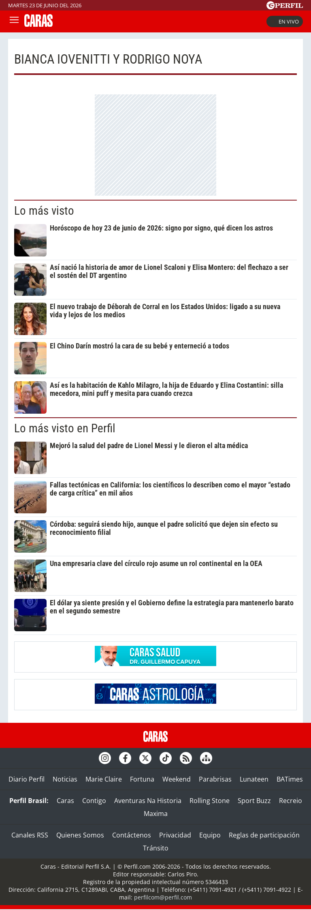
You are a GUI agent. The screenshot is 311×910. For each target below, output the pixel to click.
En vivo (285, 21)
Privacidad (175, 835)
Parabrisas (215, 779)
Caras (65, 800)
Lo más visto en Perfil (64, 428)
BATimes (290, 779)
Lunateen (254, 779)
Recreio (290, 800)
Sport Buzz (254, 800)
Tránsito (155, 848)
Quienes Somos (80, 835)
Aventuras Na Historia (147, 800)
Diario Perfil (27, 779)
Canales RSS (29, 835)
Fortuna (142, 779)
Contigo (94, 800)
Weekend (176, 779)
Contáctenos (131, 835)
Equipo (210, 835)
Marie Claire (103, 779)
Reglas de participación (264, 835)
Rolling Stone (210, 800)
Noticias (65, 779)
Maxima (156, 813)
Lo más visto (44, 211)
